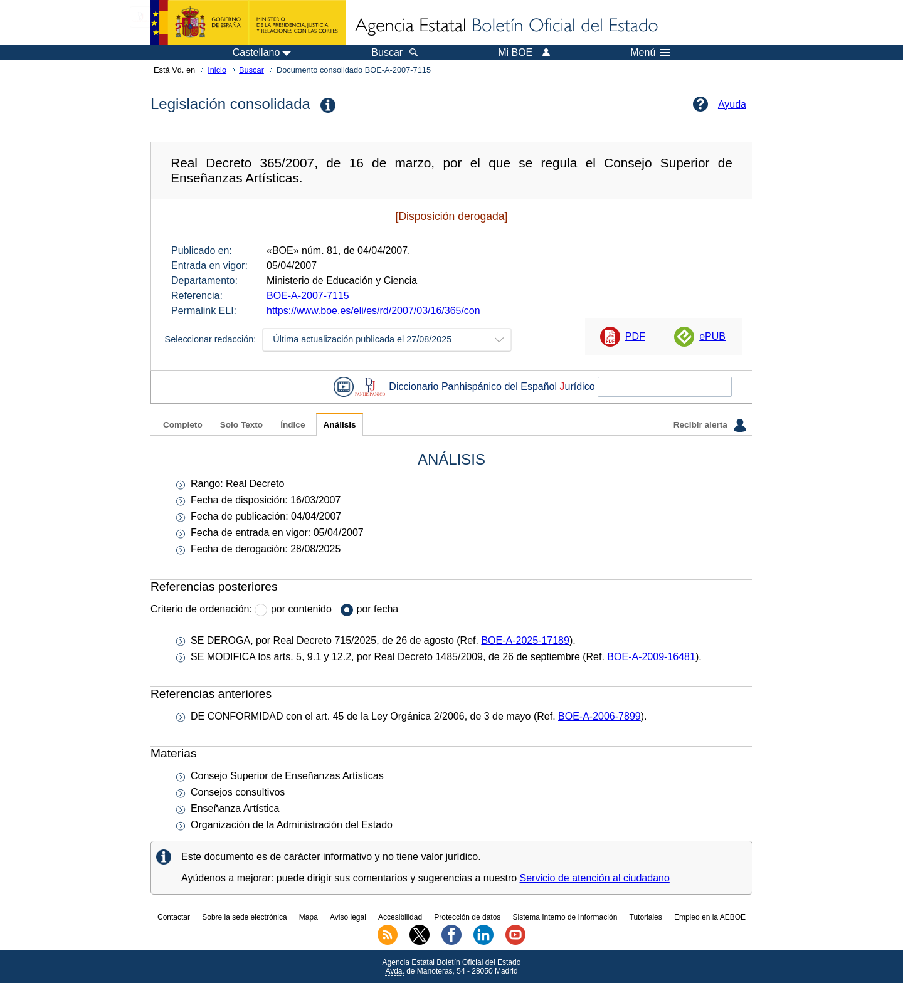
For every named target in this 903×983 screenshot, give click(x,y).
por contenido (301, 609)
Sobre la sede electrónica (244, 917)
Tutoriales (646, 917)
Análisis (339, 424)
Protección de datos (467, 917)
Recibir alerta (709, 425)
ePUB (712, 336)
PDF (635, 336)
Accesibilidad (400, 917)
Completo (183, 424)
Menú (650, 53)
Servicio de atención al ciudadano (595, 878)
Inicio (217, 70)
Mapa (308, 917)
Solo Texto (241, 424)
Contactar (173, 917)
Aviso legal (348, 917)
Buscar (251, 70)
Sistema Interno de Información (565, 917)
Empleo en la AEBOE (710, 917)
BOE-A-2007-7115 (308, 295)
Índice (292, 424)
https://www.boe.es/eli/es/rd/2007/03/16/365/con (373, 310)
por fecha (378, 609)
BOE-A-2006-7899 (599, 716)
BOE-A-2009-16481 (651, 656)
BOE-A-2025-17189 (525, 640)
